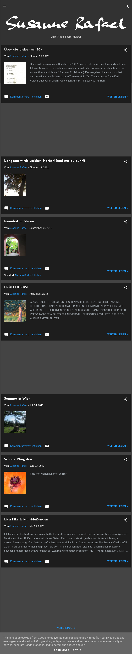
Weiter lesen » (117, 96)
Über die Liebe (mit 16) (23, 49)
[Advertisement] (66, 129)
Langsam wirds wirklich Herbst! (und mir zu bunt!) (44, 161)
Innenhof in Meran (19, 221)
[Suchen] (127, 7)
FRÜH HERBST (16, 287)
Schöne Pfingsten (18, 459)
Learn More (60, 650)
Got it (77, 650)
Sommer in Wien (17, 398)
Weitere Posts (66, 628)
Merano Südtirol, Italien (28, 275)
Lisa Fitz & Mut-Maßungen (26, 519)
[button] (126, 50)
